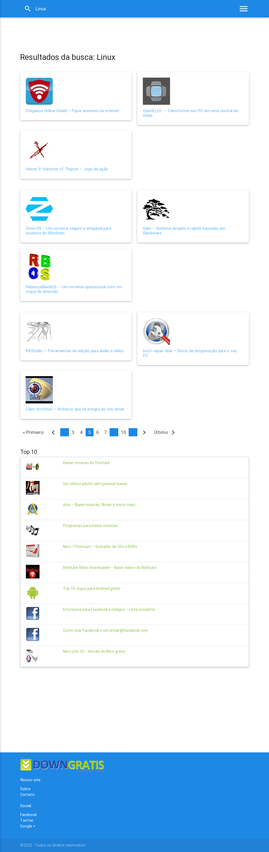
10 (123, 432)
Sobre (25, 788)
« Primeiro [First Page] (33, 432)
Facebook (28, 814)
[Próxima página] (144, 432)
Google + (27, 826)
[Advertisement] (119, 29)
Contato (27, 794)
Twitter (27, 820)
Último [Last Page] (165, 432)
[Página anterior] (53, 432)
